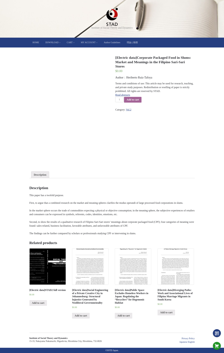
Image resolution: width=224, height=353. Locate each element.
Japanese (183, 342)
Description (40, 174)
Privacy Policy (188, 338)
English (191, 342)
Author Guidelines (112, 42)
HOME (36, 42)
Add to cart (133, 99)
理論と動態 (132, 42)
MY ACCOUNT (88, 42)
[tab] (40, 174)
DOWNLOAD (52, 42)
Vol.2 (128, 109)
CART (70, 42)
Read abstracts (122, 95)
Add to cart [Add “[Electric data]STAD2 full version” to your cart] (38, 303)
